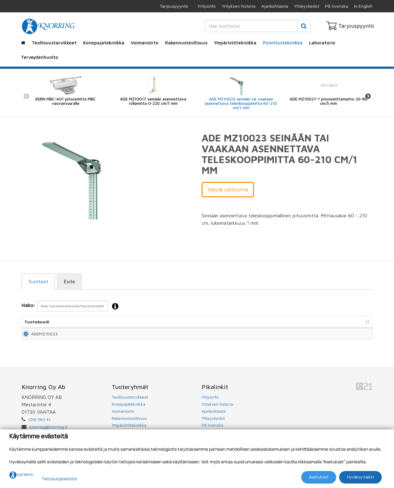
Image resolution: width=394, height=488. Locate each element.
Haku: (72, 307)
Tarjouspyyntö (174, 6)
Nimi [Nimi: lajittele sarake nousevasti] (70, 321)
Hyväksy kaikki (360, 477)
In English (363, 6)
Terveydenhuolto (39, 57)
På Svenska (336, 6)
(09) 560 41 (39, 425)
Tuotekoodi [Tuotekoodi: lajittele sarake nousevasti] (36, 321)
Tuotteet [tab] (38, 281)
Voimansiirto (145, 42)
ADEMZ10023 (37, 336)
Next (367, 96)
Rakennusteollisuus (186, 42)
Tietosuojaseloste (59, 479)
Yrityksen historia (238, 6)
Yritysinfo (206, 6)
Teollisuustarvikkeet (54, 42)
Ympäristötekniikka (235, 42)
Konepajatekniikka (103, 42)
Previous (26, 96)
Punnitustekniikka (283, 42)
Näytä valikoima (227, 189)
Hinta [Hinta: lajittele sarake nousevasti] (293, 321)
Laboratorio (322, 42)
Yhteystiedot (306, 6)
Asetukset (318, 477)
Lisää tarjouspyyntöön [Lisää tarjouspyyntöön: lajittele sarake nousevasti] (338, 321)
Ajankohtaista (274, 6)
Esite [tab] (69, 281)
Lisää (361, 336)
